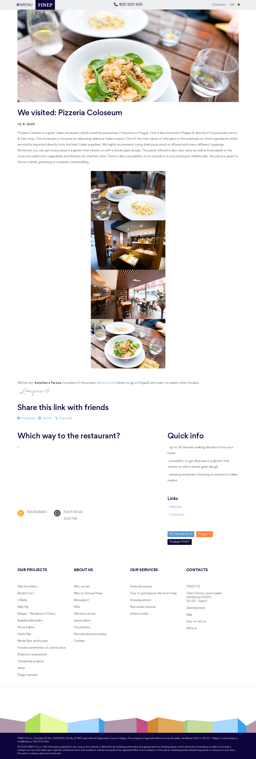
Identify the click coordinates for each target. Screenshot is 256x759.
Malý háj (22, 607)
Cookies (79, 641)
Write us (191, 628)
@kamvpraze (106, 382)
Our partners (82, 627)
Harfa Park (24, 634)
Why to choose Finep (88, 593)
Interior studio (139, 613)
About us (83, 570)
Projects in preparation (32, 654)
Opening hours (195, 608)
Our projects (32, 570)
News (21, 668)
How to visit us (196, 621)
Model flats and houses (32, 641)
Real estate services (143, 607)
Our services (144, 570)
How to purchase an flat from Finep (153, 593)
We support (81, 600)
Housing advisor (140, 600)
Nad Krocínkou (27, 586)
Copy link (63, 418)
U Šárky (22, 600)
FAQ (77, 607)
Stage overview (27, 675)
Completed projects (30, 661)
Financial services (141, 586)
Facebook (26, 418)
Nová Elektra (26, 627)
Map (189, 614)
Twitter (45, 418)
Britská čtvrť (25, 593)
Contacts (219, 4)
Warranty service (85, 613)
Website (175, 506)
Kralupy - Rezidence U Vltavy (36, 613)
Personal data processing (90, 634)
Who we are (82, 586)
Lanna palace (82, 620)
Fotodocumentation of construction (41, 647)
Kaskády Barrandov (30, 620)
